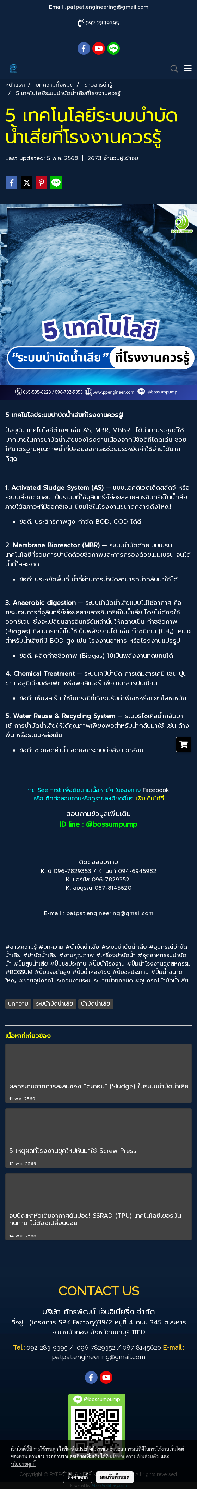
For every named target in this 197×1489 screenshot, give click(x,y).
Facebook (156, 790)
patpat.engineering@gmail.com (107, 7)
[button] (172, 69)
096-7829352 (110, 879)
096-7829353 (72, 871)
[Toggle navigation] (188, 68)
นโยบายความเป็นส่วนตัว (134, 1456)
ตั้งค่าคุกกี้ (78, 1477)
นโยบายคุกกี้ (23, 1464)
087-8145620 (112, 888)
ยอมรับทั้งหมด (115, 1477)
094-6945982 (137, 871)
